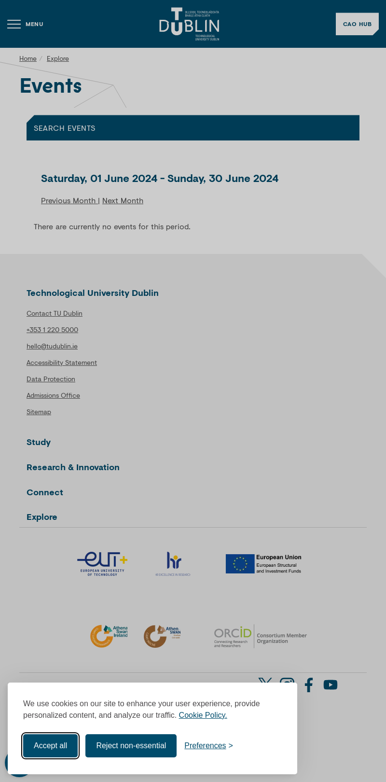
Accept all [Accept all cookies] (50, 745)
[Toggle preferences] (208, 746)
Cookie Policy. (203, 715)
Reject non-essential (131, 745)
